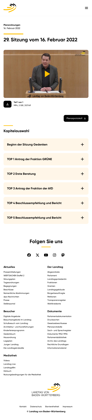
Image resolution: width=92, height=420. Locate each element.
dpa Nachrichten (11, 296)
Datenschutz (36, 406)
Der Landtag (55, 267)
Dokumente (54, 311)
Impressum (67, 406)
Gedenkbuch (9, 334)
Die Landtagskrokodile (14, 348)
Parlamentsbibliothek (57, 337)
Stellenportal (9, 303)
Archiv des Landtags (56, 341)
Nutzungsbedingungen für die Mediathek (22, 374)
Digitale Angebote (12, 316)
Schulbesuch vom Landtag (16, 323)
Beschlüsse (8, 289)
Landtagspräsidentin (57, 279)
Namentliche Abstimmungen (16, 293)
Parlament (52, 275)
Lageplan (8, 341)
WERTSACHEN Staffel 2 (14, 275)
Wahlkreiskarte (54, 303)
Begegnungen (10, 286)
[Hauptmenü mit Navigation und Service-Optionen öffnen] (86, 8)
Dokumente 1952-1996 (57, 334)
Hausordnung (10, 337)
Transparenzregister (56, 300)
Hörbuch (7, 371)
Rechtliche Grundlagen (58, 344)
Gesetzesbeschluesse (57, 323)
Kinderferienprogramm (14, 330)
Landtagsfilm (9, 367)
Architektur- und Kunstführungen (19, 327)
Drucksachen (53, 319)
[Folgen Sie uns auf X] (37, 255)
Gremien (51, 286)
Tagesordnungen (11, 282)
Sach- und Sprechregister (59, 330)
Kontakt (23, 406)
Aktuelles (9, 267)
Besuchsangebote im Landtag (17, 319)
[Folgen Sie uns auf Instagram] (54, 255)
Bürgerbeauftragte (56, 293)
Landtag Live (10, 364)
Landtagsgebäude (56, 289)
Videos (7, 360)
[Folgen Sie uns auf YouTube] (46, 255)
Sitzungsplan (9, 279)
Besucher (9, 311)
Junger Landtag (11, 344)
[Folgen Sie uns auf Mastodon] (63, 255)
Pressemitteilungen (12, 272)
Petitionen (51, 296)
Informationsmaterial (56, 348)
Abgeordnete (53, 272)
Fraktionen (52, 282)
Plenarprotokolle (54, 327)
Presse (6, 300)
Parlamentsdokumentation (59, 316)
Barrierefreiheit (52, 406)
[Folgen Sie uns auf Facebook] (29, 255)
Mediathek (10, 355)
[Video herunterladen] (7, 104)
